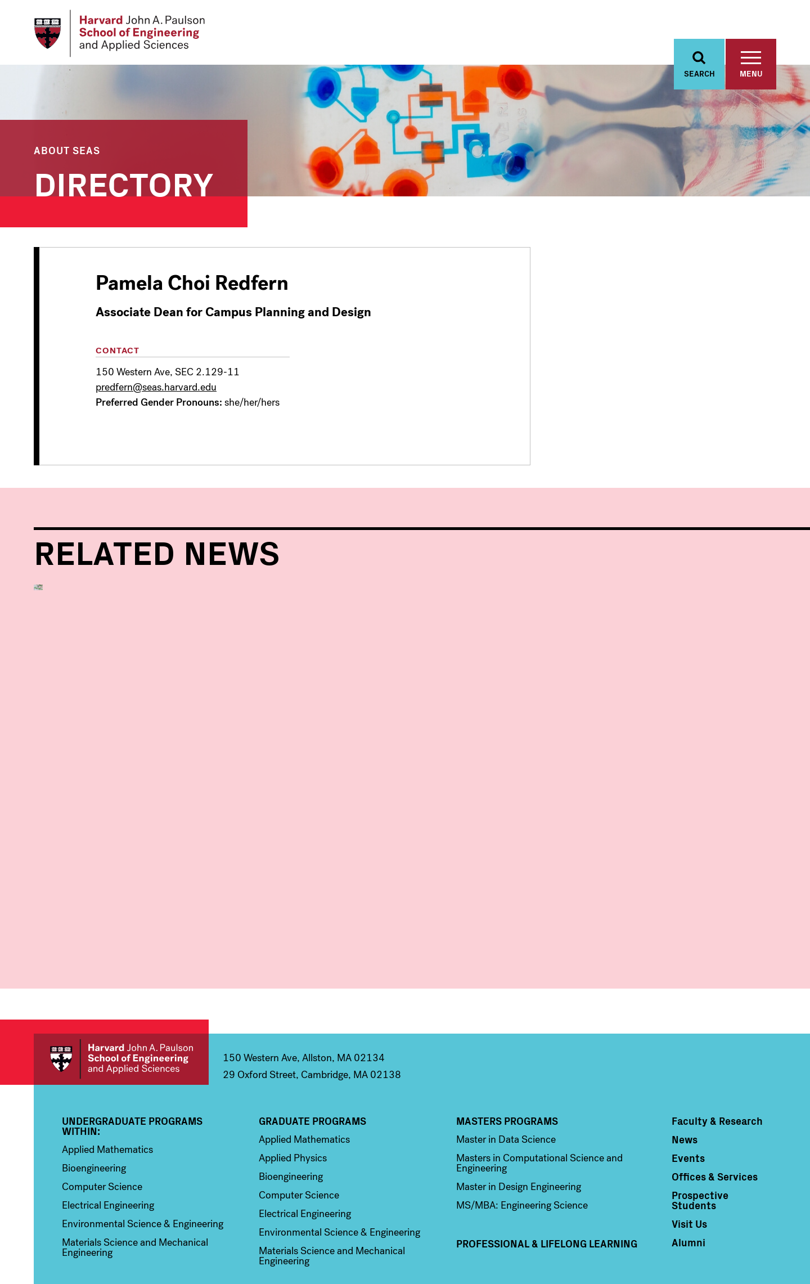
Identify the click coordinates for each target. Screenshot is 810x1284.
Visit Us (689, 1146)
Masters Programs (507, 1043)
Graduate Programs (312, 1043)
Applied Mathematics (107, 1072)
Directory (124, 182)
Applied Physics (293, 1080)
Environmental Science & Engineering (142, 1146)
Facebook (672, 1224)
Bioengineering (94, 1090)
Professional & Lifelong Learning (546, 1166)
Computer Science (102, 1109)
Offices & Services (715, 1099)
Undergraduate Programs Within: (132, 1048)
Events (688, 1080)
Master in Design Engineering (518, 1109)
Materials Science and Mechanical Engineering (135, 1170)
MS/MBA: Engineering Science (522, 1128)
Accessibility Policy (681, 1256)
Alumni (688, 1165)
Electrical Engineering (108, 1128)
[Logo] (120, 34)
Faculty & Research (717, 1043)
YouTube (744, 1224)
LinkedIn (767, 1224)
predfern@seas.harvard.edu (156, 387)
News (685, 1062)
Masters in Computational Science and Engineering (539, 1085)
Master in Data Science (506, 1062)
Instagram (720, 1224)
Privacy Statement (749, 1256)
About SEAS (67, 150)
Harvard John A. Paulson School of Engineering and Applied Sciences (121, 981)
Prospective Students (700, 1122)
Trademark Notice (613, 1256)
